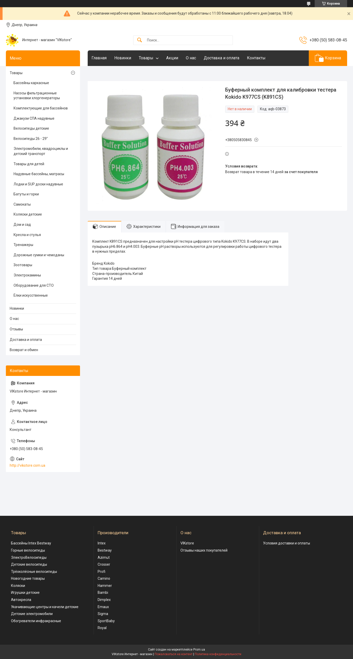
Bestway (105, 550)
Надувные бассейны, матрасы (39, 174)
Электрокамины (27, 275)
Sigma (103, 614)
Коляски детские (28, 214)
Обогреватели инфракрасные (36, 621)
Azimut (104, 557)
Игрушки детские (25, 592)
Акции (172, 57)
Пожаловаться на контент (173, 654)
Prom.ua (199, 649)
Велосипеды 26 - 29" (31, 139)
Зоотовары (23, 265)
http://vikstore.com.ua (27, 465)
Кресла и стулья (27, 235)
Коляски (18, 586)
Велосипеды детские (31, 128)
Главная (99, 57)
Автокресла (21, 600)
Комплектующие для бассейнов (41, 108)
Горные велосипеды (28, 550)
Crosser (104, 564)
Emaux (103, 607)
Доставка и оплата (221, 57)
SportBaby (106, 621)
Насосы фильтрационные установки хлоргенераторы (37, 95)
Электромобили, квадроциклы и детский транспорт (41, 151)
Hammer (105, 586)
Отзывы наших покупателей (203, 550)
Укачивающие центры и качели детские (44, 607)
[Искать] (139, 40)
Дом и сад (22, 224)
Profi (101, 571)
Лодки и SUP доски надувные (38, 184)
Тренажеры (23, 245)
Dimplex (104, 600)
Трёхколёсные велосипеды (34, 571)
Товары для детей (29, 164)
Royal (102, 628)
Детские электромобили (32, 614)
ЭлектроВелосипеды (29, 557)
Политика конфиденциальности (218, 654)
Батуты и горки (26, 194)
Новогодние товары (28, 578)
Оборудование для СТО (34, 285)
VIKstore (187, 543)
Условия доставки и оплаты (286, 543)
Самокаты (22, 204)
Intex (102, 543)
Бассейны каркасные (31, 83)
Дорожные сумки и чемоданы (39, 255)
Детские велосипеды (29, 564)
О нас (191, 57)
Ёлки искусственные (31, 295)
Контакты (256, 57)
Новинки (122, 57)
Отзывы (16, 329)
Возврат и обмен (24, 350)
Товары (146, 57)
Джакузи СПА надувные (34, 118)
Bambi (103, 592)
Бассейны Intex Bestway (31, 543)
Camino (104, 578)
